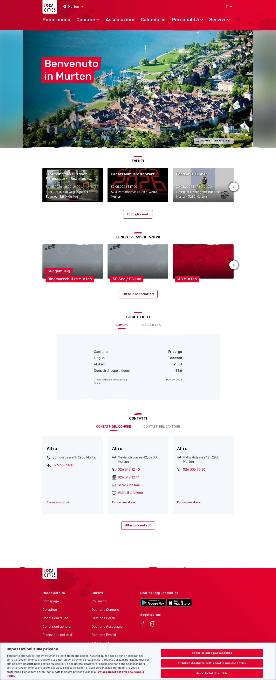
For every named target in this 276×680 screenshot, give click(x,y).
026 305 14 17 (63, 465)
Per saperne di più (58, 502)
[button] (73, 7)
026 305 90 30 (194, 469)
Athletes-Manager (105, 643)
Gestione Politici (104, 618)
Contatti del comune (113, 426)
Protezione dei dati (57, 635)
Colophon (49, 610)
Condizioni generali (57, 627)
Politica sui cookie (56, 643)
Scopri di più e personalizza (212, 658)
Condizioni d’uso (55, 618)
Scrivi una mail (129, 485)
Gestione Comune (105, 610)
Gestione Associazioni (108, 627)
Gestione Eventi (103, 635)
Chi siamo (98, 601)
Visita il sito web (130, 493)
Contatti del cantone (161, 426)
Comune (122, 325)
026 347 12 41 (128, 477)
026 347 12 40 (129, 469)
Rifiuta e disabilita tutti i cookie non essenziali (212, 668)
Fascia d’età (151, 325)
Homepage (50, 601)
